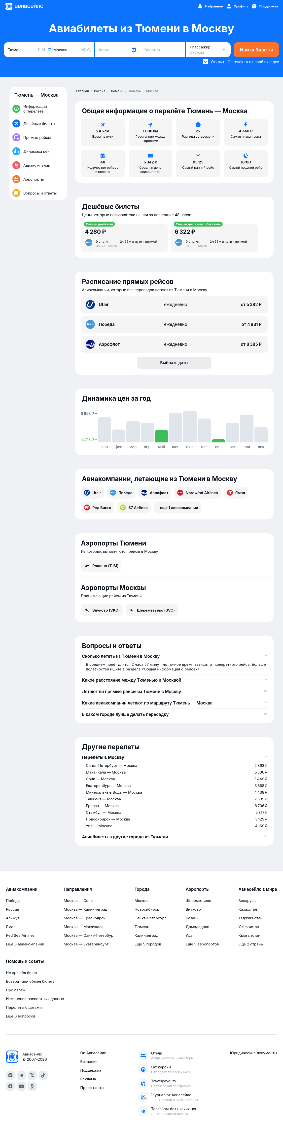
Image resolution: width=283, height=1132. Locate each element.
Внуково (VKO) (102, 610)
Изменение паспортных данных (35, 998)
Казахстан (247, 909)
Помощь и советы (25, 961)
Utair (92, 493)
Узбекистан (248, 926)
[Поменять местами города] (49, 49)
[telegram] (21, 1075)
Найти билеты (256, 50)
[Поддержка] (264, 6)
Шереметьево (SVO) (152, 610)
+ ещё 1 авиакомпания (177, 507)
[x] (32, 1075)
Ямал (236, 493)
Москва (141, 900)
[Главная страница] (24, 6)
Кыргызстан (249, 935)
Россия (12, 909)
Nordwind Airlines (197, 493)
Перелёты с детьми (24, 1007)
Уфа (189, 935)
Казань (192, 918)
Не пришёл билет (21, 972)
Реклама (88, 1079)
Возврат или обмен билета (30, 981)
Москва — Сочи (78, 900)
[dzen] (10, 1086)
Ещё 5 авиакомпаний (25, 944)
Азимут (12, 918)
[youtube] (21, 1086)
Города (142, 889)
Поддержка (90, 1070)
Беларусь (246, 900)
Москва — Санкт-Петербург (89, 935)
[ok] (32, 1086)
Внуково (193, 909)
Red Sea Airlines (20, 935)
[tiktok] (43, 1075)
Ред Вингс (97, 507)
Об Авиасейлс (93, 1053)
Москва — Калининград (85, 909)
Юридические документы (253, 1053)
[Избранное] (210, 6)
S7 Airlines (133, 507)
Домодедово (197, 926)
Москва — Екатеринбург (86, 944)
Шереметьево (198, 900)
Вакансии (89, 1061)
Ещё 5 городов (148, 944)
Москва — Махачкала (83, 926)
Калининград (146, 935)
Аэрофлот (154, 493)
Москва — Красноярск (84, 918)
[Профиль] (237, 6)
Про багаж (15, 990)
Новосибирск (147, 909)
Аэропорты (198, 889)
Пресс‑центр (92, 1087)
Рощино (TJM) (101, 566)
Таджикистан (250, 918)
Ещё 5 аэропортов (202, 944)
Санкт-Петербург (150, 918)
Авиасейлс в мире (257, 889)
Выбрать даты (174, 362)
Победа (121, 493)
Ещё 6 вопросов (20, 1016)
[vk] (10, 1075)
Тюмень (142, 926)
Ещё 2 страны (250, 944)
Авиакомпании (21, 889)
